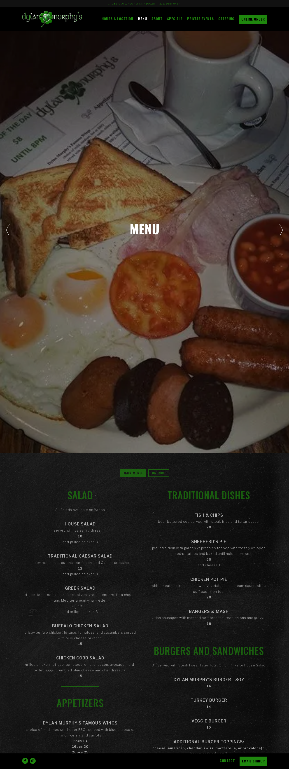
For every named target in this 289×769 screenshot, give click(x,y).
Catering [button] (226, 18)
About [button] (157, 18)
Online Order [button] (253, 18)
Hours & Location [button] (117, 18)
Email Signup (253, 760)
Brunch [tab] (158, 472)
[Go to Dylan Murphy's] (131, 3)
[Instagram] (33, 761)
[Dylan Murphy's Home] (55, 18)
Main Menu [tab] (133, 472)
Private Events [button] (200, 18)
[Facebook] (25, 761)
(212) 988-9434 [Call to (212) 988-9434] (169, 3)
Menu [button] (142, 18)
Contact (227, 760)
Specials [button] (174, 18)
